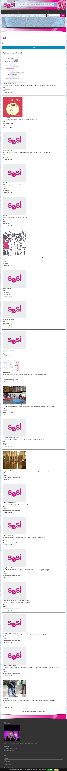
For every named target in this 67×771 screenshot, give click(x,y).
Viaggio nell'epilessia (9, 83)
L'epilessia (27, 12)
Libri (4, 125)
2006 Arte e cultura (8, 535)
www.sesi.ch (7, 748)
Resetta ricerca (5, 51)
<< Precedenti (26, 711)
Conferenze (6, 445)
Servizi (33, 12)
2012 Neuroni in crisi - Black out (12, 405)
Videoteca (6, 183)
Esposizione (6, 372)
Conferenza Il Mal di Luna (10, 437)
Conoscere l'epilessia (9, 350)
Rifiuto (56, 769)
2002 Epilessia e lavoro (10, 665)
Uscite (8, 12)
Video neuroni (7, 294)
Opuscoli (5, 158)
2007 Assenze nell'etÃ (9, 502)
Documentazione (42, 12)
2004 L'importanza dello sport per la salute (16, 600)
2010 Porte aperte (8, 470)
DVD (4, 91)
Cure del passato (8, 150)
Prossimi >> (42, 711)
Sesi (4, 87)
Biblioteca (6, 215)
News (20, 12)
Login (5, 755)
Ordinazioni (51, 12)
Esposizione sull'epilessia (10, 379)
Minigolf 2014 (7, 698)
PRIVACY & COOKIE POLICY (9, 750)
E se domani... (7, 117)
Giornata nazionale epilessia (11, 477)
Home (3, 12)
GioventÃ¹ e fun (7, 256)
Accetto (50, 769)
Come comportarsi (8, 319)
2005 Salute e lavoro (9, 568)
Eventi (14, 12)
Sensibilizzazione (8, 412)
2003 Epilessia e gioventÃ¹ (10, 633)
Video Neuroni (7, 288)
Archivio (5, 263)
